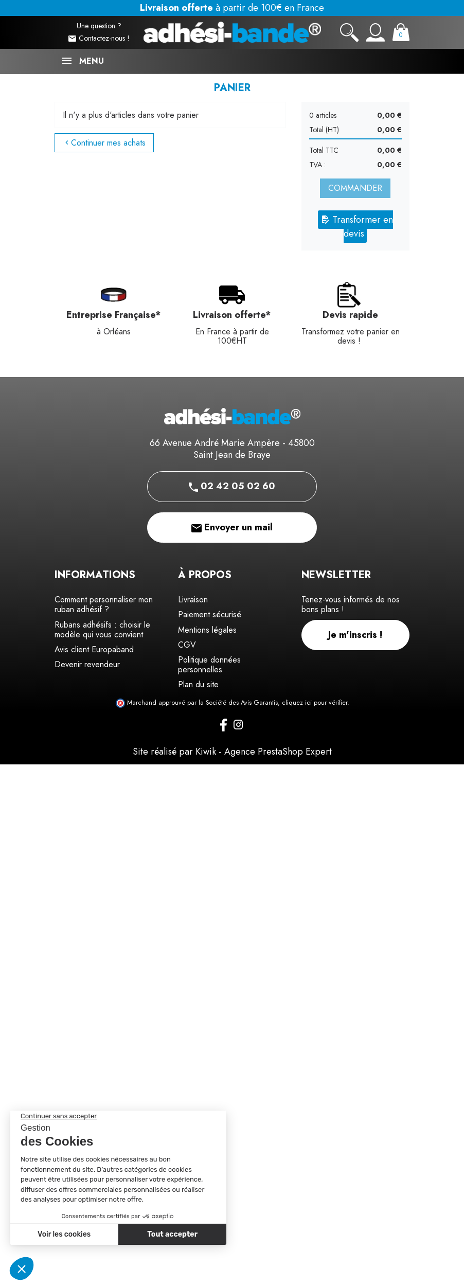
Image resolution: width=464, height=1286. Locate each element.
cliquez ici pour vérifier (314, 702)
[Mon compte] (375, 32)
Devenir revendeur (87, 664)
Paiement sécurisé (209, 614)
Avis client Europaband (94, 649)
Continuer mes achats (104, 143)
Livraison (193, 599)
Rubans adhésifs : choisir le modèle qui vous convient (102, 629)
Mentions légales (207, 630)
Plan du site (198, 684)
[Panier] (400, 32)
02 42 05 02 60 (232, 486)
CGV (187, 645)
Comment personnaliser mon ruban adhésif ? (104, 604)
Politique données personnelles (209, 664)
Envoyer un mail (232, 527)
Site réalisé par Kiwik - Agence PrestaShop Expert (232, 751)
